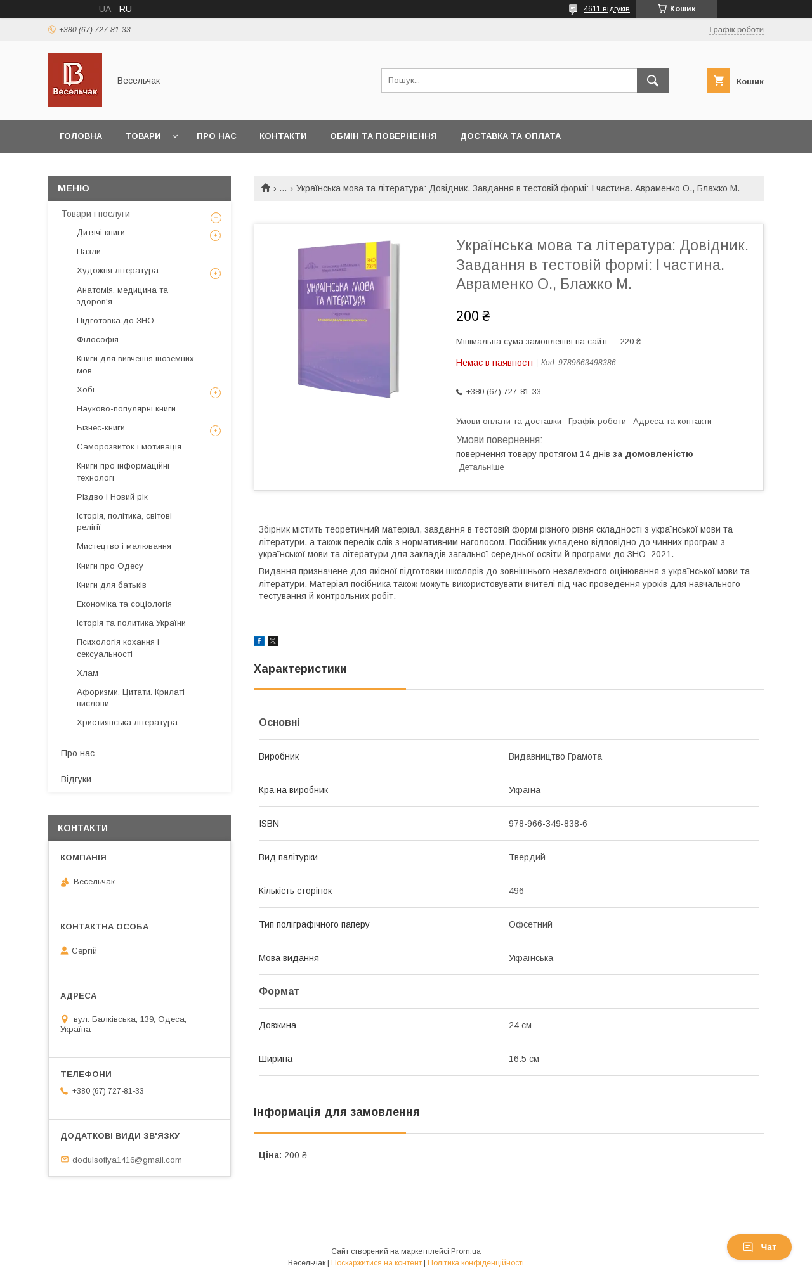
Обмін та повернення (383, 136)
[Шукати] (653, 80)
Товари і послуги (95, 214)
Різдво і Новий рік (112, 496)
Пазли (89, 251)
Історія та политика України (131, 623)
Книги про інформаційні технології (123, 471)
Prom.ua (466, 1251)
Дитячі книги (101, 232)
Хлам (87, 673)
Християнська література (127, 722)
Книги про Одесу (110, 566)
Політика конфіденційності (476, 1262)
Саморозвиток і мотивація (129, 446)
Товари (143, 136)
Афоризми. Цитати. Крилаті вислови (131, 697)
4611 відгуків (607, 8)
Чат (759, 1247)
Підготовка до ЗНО (115, 320)
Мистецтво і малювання (124, 546)
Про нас (217, 136)
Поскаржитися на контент (376, 1262)
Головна (81, 136)
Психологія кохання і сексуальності (118, 647)
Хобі (86, 389)
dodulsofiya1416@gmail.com (127, 1159)
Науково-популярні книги (126, 408)
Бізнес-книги (101, 427)
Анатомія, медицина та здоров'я (122, 295)
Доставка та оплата (510, 136)
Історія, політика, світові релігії (124, 521)
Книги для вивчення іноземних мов (135, 364)
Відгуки (76, 779)
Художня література (118, 270)
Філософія (98, 339)
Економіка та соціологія (124, 604)
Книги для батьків (112, 585)
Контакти (283, 136)
